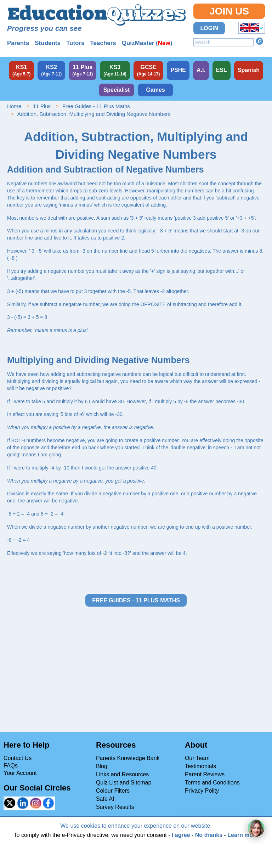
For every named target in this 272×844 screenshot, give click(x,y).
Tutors (75, 43)
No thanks (208, 835)
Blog (101, 766)
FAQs (11, 766)
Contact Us (18, 758)
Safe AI (105, 799)
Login (209, 28)
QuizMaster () (147, 43)
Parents (18, 43)
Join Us (229, 11)
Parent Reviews (205, 774)
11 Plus (42, 106)
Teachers (103, 43)
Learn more (242, 835)
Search (259, 41)
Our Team (197, 758)
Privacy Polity (202, 791)
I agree (181, 835)
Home (14, 106)
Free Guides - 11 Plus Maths (96, 106)
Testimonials (200, 766)
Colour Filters (113, 791)
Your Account (20, 773)
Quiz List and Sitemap (124, 783)
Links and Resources (122, 774)
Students (48, 43)
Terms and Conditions (212, 783)
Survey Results (115, 807)
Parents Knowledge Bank (128, 758)
